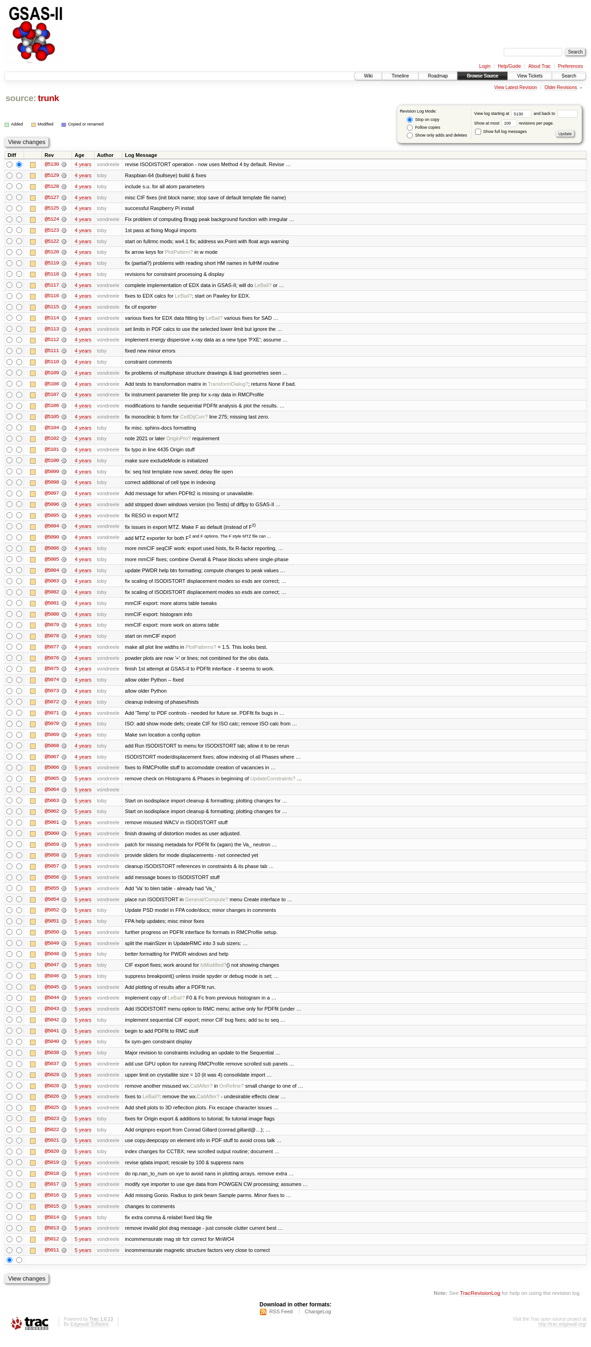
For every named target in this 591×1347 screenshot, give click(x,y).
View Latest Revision (515, 87)
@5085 (52, 563)
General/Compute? (206, 906)
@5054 (52, 906)
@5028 (52, 1094)
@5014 (52, 1227)
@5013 (52, 1238)
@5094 (52, 529)
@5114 (52, 319)
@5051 (52, 928)
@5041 (52, 1039)
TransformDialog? (228, 386)
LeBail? (262, 286)
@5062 (52, 817)
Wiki (368, 75)
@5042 (52, 1028)
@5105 (52, 419)
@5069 (52, 740)
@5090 (52, 541)
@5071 (52, 718)
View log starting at (504, 113)
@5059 (52, 851)
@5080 (52, 618)
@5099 (52, 474)
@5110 (52, 363)
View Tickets (530, 75)
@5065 (52, 784)
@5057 (52, 873)
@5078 (52, 640)
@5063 (52, 806)
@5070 (52, 729)
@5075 (52, 673)
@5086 (52, 552)
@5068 (52, 751)
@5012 (52, 1249)
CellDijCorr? (194, 419)
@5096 (52, 507)
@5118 (52, 275)
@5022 (52, 1139)
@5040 (52, 1050)
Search (568, 75)
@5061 (52, 828)
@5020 (52, 1161)
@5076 (52, 662)
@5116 (52, 297)
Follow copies (423, 128)
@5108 (52, 385)
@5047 (52, 972)
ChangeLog (318, 1322)
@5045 (52, 995)
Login (484, 66)
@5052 (52, 917)
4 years (83, 164)
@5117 (52, 286)
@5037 (52, 1072)
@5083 (52, 585)
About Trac (539, 66)
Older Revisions (560, 87)
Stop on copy (423, 120)
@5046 (52, 984)
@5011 (52, 1260)
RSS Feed (281, 1322)
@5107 (52, 397)
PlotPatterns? (201, 651)
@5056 (52, 884)
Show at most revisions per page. (514, 123)
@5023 (52, 1127)
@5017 (52, 1194)
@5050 (52, 939)
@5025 (52, 1116)
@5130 (52, 164)
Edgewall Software (89, 1334)
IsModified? (213, 973)
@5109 (52, 374)
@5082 (52, 596)
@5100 (52, 463)
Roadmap (438, 75)
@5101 (52, 452)
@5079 (52, 629)
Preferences (570, 66)
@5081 (52, 607)
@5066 (52, 773)
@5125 (52, 208)
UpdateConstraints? (273, 784)
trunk (48, 98)
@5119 (52, 264)
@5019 (52, 1172)
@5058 (52, 862)
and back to (556, 113)
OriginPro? (178, 441)
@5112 (52, 341)
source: (21, 98)
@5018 (52, 1183)
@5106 (52, 408)
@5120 (52, 253)
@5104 (52, 430)
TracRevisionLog (480, 1303)
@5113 (52, 330)
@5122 (52, 241)
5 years (83, 773)
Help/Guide (509, 66)
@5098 (52, 485)
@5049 (52, 950)
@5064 (52, 795)
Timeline (400, 75)
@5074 (52, 684)
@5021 (52, 1150)
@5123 (52, 230)
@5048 (52, 961)
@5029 (52, 1083)
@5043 (52, 1017)
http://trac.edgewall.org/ (562, 1334)
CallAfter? (201, 1094)
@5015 (52, 1216)
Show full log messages (501, 131)
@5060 (52, 840)
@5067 (52, 762)
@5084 (52, 574)
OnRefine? (231, 1094)
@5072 (52, 707)
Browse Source (482, 75)
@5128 (52, 186)
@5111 (52, 352)
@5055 (52, 895)
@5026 (52, 1105)
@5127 (52, 197)
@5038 (52, 1061)
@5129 (52, 175)
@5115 (52, 308)
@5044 (52, 1006)
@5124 (52, 219)
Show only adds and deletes (437, 135)
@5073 (52, 696)
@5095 (52, 518)
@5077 (52, 651)
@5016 (52, 1205)
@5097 (52, 496)
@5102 (52, 441)
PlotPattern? (179, 253)
